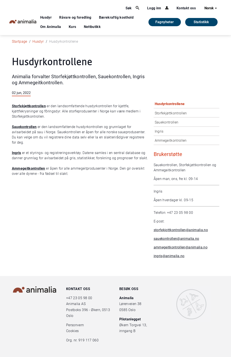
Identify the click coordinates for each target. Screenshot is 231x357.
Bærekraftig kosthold (116, 17)
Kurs (72, 27)
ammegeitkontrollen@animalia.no (181, 247)
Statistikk (201, 22)
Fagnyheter (164, 22)
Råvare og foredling (75, 17)
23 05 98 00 (82, 298)
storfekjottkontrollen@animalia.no (181, 230)
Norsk (211, 8)
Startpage (19, 41)
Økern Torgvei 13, (133, 325)
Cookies (72, 331)
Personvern (75, 325)
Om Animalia (50, 27)
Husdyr (46, 17)
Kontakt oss (186, 8)
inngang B (127, 331)
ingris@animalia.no (169, 256)
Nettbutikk (92, 27)
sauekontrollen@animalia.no (176, 239)
